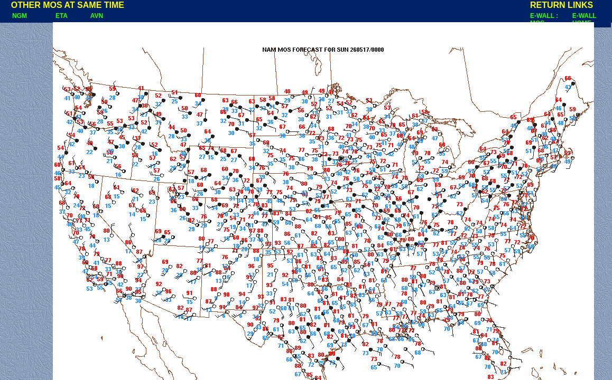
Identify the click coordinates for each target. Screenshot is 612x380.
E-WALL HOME (584, 19)
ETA (61, 16)
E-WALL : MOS (544, 19)
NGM (14, 16)
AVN (96, 16)
